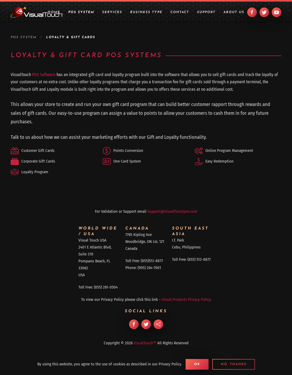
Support (206, 12)
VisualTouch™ (145, 343)
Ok (197, 364)
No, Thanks (233, 364)
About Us (233, 12)
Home (54, 12)
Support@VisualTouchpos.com (172, 211)
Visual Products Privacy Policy (186, 299)
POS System (81, 12)
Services (112, 12)
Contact (179, 12)
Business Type (146, 12)
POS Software (43, 74)
